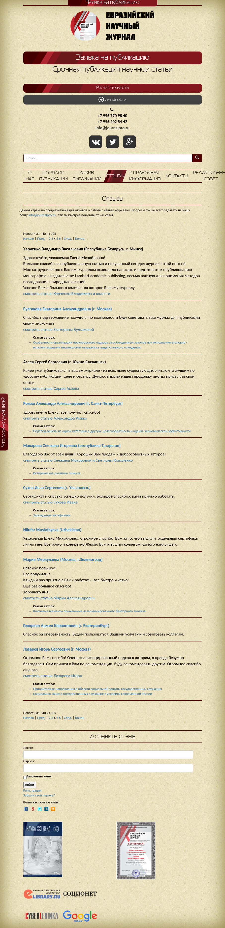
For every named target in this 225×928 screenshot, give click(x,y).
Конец (79, 239)
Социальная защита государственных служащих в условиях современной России (92, 694)
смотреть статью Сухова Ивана (50, 502)
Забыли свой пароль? (39, 795)
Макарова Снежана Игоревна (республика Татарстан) (72, 445)
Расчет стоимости (112, 88)
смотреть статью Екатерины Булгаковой (58, 329)
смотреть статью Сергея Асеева (51, 388)
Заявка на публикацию (112, 57)
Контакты (177, 176)
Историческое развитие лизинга (56, 473)
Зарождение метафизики (51, 515)
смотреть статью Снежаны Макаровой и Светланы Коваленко (78, 460)
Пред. (41, 239)
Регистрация (32, 790)
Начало (28, 239)
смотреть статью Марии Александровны (59, 598)
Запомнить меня (39, 776)
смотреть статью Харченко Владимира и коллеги (66, 293)
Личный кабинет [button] (112, 99)
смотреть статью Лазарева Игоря (52, 675)
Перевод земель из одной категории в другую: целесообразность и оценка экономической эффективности (112, 431)
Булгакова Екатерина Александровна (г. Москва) (67, 309)
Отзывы (115, 176)
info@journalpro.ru (112, 128)
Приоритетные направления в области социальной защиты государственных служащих (97, 689)
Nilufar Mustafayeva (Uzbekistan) (52, 529)
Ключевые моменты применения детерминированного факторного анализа (89, 611)
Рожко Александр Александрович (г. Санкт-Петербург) (73, 403)
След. (68, 239)
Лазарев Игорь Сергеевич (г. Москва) (57, 649)
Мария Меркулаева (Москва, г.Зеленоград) (63, 559)
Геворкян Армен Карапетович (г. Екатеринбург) (66, 625)
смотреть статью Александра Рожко (55, 418)
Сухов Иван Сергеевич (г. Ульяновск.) (57, 487)
